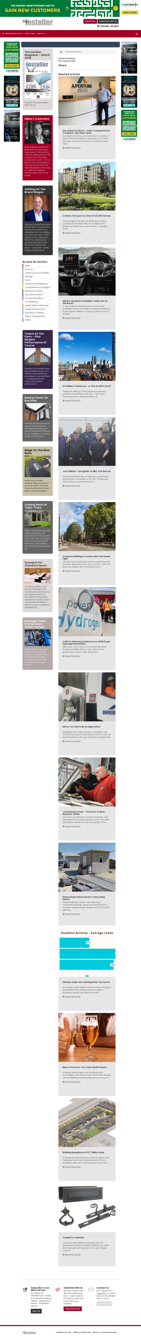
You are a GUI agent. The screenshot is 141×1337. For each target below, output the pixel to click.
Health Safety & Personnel (37, 305)
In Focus (29, 269)
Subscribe (90, 21)
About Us (41, 34)
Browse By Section (14, 34)
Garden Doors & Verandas (37, 273)
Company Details (63, 1332)
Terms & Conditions (82, 1332)
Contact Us (104, 1303)
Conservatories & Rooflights (37, 287)
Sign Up (36, 1311)
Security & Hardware (34, 298)
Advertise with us (108, 21)
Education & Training (34, 312)
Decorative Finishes (34, 294)
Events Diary (30, 34)
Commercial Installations (36, 284)
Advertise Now (72, 1308)
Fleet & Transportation (35, 316)
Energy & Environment (35, 309)
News (27, 265)
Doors (27, 280)
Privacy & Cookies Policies (104, 1332)
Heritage (29, 276)
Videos (28, 320)
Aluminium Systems (34, 291)
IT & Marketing (31, 302)
